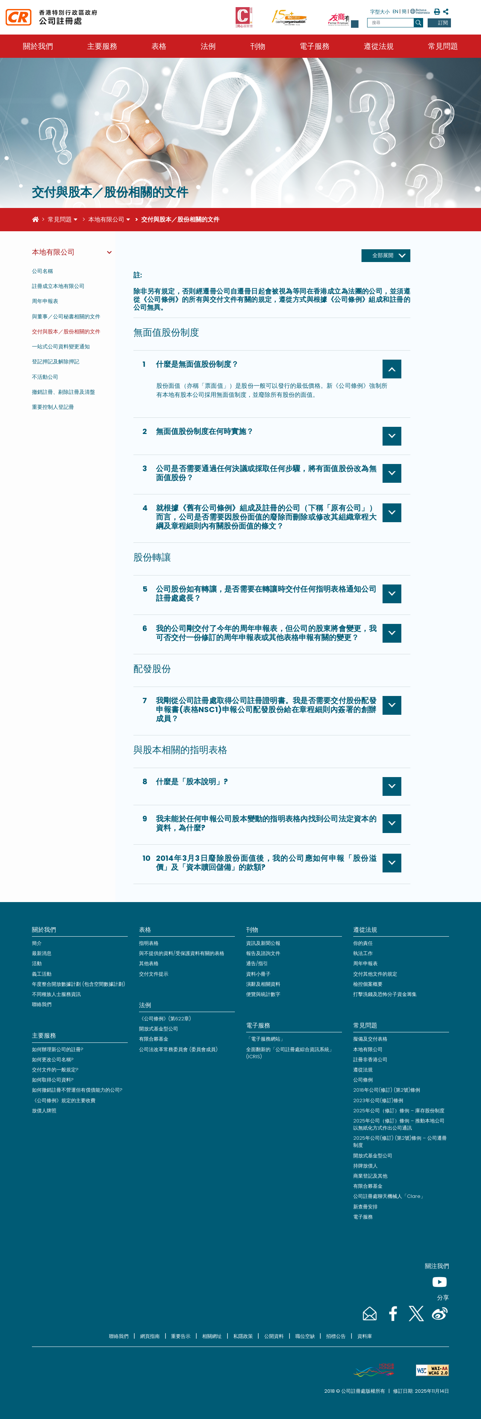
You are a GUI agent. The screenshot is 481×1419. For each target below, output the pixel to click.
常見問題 (443, 46)
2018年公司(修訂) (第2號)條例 (386, 1090)
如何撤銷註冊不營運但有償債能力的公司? (77, 1090)
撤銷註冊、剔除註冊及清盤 (63, 392)
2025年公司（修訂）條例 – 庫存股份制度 (399, 1110)
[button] (354, 24)
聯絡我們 (41, 1004)
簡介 (37, 943)
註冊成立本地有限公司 (58, 286)
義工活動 (41, 974)
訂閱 (443, 22)
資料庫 (364, 1336)
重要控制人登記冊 (53, 407)
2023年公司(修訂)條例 (378, 1100)
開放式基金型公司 (158, 1029)
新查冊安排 (365, 1207)
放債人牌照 (44, 1110)
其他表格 (149, 963)
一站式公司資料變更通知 (61, 346)
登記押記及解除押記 (55, 361)
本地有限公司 (106, 219)
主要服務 (102, 46)
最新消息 (41, 953)
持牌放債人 (365, 1166)
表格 (158, 46)
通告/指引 (257, 963)
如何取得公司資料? (53, 1080)
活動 (37, 963)
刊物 (257, 46)
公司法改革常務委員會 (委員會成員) (178, 1049)
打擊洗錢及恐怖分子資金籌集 (385, 994)
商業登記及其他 (370, 1176)
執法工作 (363, 953)
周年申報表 (45, 301)
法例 (208, 46)
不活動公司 (45, 377)
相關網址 (212, 1336)
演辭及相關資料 (263, 984)
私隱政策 (243, 1336)
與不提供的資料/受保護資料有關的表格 (181, 953)
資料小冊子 (258, 974)
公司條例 (363, 1080)
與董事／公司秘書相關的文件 (66, 316)
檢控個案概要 (368, 984)
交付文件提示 (153, 974)
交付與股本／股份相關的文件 (66, 331)
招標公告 (336, 1336)
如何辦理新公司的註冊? (57, 1049)
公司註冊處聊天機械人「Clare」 (389, 1196)
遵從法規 (379, 46)
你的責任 (363, 943)
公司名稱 (42, 271)
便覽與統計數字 (263, 994)
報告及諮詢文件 (263, 953)
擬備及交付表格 (370, 1039)
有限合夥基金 (153, 1039)
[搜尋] (418, 22)
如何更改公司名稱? (53, 1059)
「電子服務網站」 (265, 1039)
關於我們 (38, 46)
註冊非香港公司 (370, 1059)
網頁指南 (150, 1336)
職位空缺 (305, 1336)
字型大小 (380, 12)
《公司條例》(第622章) (165, 1018)
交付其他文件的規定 (375, 974)
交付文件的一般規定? (55, 1070)
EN (395, 11)
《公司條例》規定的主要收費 (63, 1100)
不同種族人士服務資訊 (56, 994)
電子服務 (314, 46)
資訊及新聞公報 (263, 943)
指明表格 (149, 943)
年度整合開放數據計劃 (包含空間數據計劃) (78, 984)
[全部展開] (386, 255)
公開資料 (274, 1336)
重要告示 (181, 1336)
